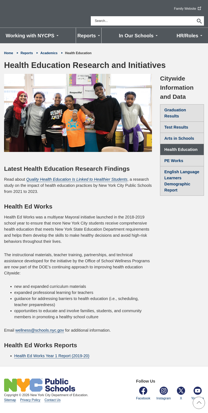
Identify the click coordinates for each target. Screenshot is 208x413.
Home (9, 53)
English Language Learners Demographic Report (181, 181)
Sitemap (10, 400)
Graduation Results (175, 113)
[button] (199, 403)
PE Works (173, 160)
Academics (49, 53)
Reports (27, 53)
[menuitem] (32, 35)
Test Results (176, 127)
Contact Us (52, 400)
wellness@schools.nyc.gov (39, 330)
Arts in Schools (179, 138)
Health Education (180, 149)
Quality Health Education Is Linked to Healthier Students (76, 179)
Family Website (187, 9)
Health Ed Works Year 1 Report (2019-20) (51, 356)
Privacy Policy (30, 400)
